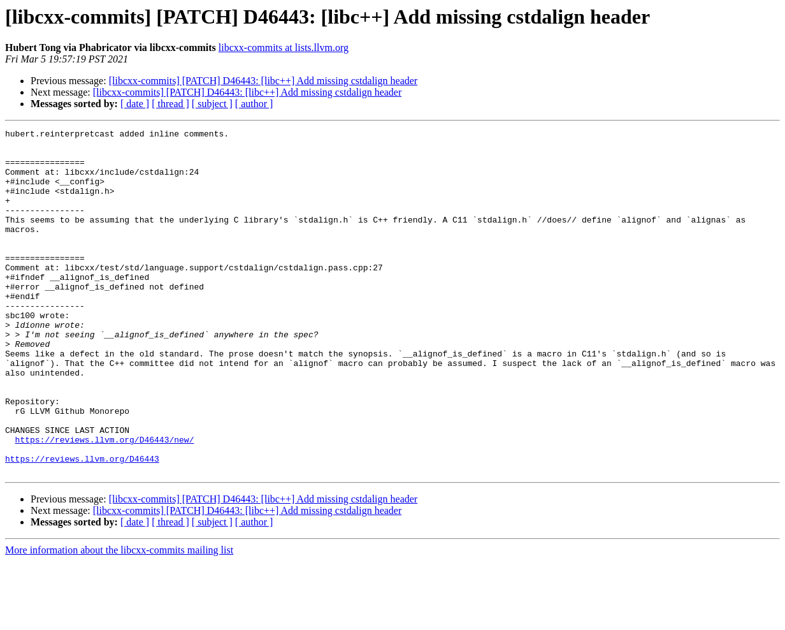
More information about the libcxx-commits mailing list (119, 618)
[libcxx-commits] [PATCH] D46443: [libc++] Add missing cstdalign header (263, 80)
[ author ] (254, 103)
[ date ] (134, 103)
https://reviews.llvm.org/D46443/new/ (104, 502)
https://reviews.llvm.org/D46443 (82, 525)
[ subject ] (212, 103)
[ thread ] (170, 103)
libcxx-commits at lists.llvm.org (284, 47)
